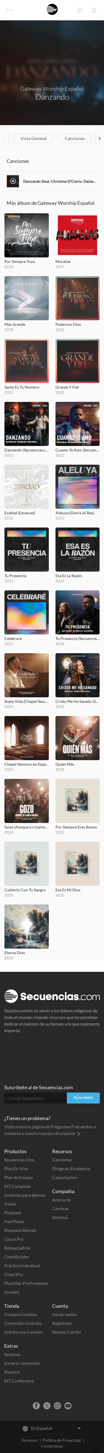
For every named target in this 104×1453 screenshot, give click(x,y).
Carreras (60, 1208)
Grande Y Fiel (67, 387)
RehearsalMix (17, 1247)
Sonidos (11, 1292)
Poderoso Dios (68, 324)
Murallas (63, 261)
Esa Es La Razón (68, 575)
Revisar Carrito (66, 1331)
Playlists (12, 1371)
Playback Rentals (20, 1230)
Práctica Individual (22, 1265)
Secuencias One (19, 1159)
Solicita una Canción (23, 1331)
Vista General (34, 138)
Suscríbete (83, 1097)
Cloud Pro (14, 1239)
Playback (12, 1212)
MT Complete (17, 1186)
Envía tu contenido (22, 1363)
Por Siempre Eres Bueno (76, 827)
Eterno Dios (14, 952)
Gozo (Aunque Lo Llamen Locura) (26, 827)
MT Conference (19, 1380)
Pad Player (14, 1221)
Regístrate (62, 1323)
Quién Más (64, 764)
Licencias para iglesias (24, 1195)
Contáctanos (52, 1446)
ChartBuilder (16, 1256)
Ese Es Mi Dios (67, 889)
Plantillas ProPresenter (26, 1283)
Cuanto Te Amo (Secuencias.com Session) (77, 450)
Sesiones (12, 1354)
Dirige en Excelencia (71, 1168)
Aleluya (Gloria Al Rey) (74, 512)
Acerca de (61, 1199)
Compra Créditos (20, 1314)
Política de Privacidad (62, 1440)
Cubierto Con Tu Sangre (24, 889)
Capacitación (64, 1177)
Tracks (10, 1203)
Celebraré (13, 638)
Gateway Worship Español (52, 88)
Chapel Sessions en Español (26, 764)
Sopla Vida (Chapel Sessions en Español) (26, 701)
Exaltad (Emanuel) (19, 512)
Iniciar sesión (64, 1314)
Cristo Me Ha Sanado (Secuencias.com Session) (77, 701)
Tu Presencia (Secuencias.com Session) (77, 638)
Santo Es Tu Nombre (21, 387)
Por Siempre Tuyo (19, 261)
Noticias (60, 1217)
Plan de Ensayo (18, 1177)
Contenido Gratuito (23, 1323)
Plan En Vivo (16, 1168)
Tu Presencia (15, 575)
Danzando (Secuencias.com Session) (26, 450)
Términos (29, 1440)
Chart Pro (13, 1274)
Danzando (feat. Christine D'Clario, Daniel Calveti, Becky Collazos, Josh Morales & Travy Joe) (60, 181)
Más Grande (14, 324)
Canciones (75, 138)
